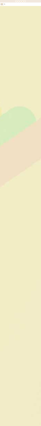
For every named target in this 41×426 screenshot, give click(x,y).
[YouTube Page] (25, 1)
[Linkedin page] (23, 1)
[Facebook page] (16, 1)
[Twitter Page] (18, 1)
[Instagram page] (20, 1)
